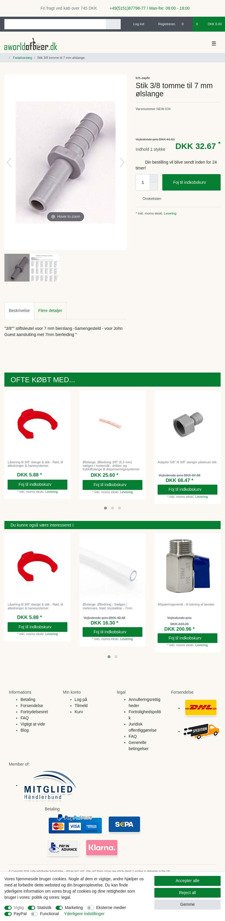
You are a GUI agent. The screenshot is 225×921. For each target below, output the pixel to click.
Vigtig (19, 907)
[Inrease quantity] (154, 178)
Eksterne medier (111, 907)
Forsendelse (32, 705)
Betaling (28, 699)
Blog (25, 730)
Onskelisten (149, 199)
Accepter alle (188, 880)
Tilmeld (81, 705)
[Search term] (55, 24)
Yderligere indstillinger (84, 913)
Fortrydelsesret (34, 711)
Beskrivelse (19, 310)
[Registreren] (163, 24)
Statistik (44, 907)
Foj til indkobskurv (194, 182)
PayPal (20, 913)
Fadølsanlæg (22, 57)
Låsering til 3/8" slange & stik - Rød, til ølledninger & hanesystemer (35, 463)
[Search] (113, 24)
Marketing (74, 907)
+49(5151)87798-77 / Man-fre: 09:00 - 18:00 (147, 8)
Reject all (187, 892)
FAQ (25, 718)
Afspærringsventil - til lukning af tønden (186, 604)
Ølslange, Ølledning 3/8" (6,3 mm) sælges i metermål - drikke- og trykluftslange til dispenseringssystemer (111, 465)
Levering (169, 213)
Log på (81, 699)
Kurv (79, 711)
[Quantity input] (143, 182)
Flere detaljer (50, 310)
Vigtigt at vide (33, 724)
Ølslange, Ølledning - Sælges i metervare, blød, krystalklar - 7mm (107, 606)
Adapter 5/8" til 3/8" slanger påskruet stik (187, 462)
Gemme (187, 904)
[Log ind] (136, 24)
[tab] (19, 310)
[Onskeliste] (185, 24)
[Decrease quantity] (154, 186)
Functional (49, 913)
